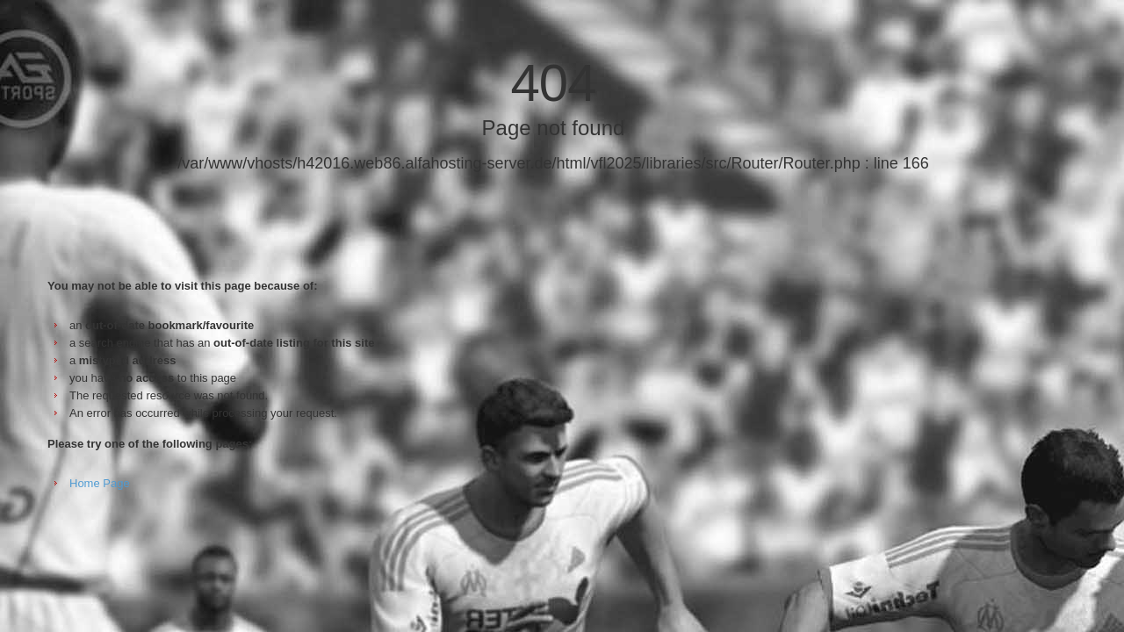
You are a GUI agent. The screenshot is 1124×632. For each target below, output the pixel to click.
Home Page (99, 483)
